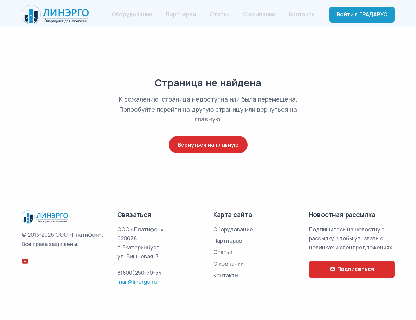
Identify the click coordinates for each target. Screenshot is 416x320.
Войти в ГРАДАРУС (362, 14)
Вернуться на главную (208, 144)
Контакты (302, 14)
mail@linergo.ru (137, 281)
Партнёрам (181, 14)
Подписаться (352, 269)
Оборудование (132, 14)
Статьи (220, 14)
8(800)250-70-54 (139, 272)
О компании (259, 14)
